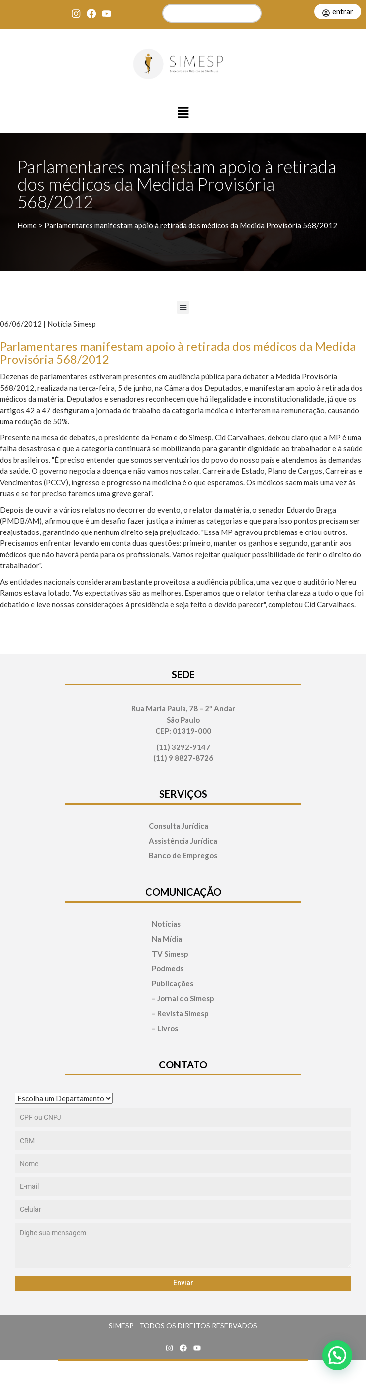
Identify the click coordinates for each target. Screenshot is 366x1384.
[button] (183, 113)
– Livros (165, 1028)
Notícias (166, 924)
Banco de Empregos (183, 855)
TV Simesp (170, 954)
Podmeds (167, 968)
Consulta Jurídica (178, 826)
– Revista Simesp (180, 1013)
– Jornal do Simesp (183, 998)
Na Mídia (167, 939)
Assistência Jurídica (183, 841)
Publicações (172, 983)
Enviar (183, 1283)
